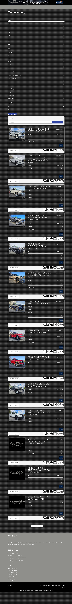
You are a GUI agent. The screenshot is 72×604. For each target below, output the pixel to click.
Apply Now (14, 152)
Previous (34, 538)
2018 (36, 32)
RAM (36, 67)
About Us (60, 597)
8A (36, 84)
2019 (36, 29)
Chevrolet (36, 52)
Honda (36, 61)
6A (36, 81)
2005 (36, 44)
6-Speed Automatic (36, 78)
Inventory (45, 597)
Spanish (11, 597)
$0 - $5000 (36, 92)
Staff (64, 597)
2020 (36, 27)
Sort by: (11, 118)
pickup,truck (12, 114)
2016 (36, 38)
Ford (36, 55)
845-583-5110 (18, 567)
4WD (36, 106)
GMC (36, 58)
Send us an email (14, 565)
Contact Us (62, 599)
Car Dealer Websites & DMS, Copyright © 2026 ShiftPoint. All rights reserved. (36, 602)
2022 (36, 24)
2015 (36, 41)
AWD (36, 109)
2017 (36, 35)
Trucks (49, 597)
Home (40, 597)
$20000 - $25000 (36, 95)
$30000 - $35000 (36, 98)
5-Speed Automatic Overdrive (36, 75)
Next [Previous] (40, 538)
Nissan (36, 64)
